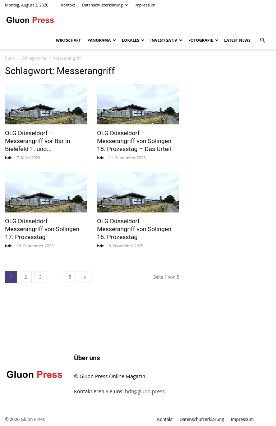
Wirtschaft (68, 40)
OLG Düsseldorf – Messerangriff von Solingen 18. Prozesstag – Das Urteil (134, 140)
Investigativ (166, 40)
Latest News (237, 40)
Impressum (144, 5)
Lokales (133, 40)
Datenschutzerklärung (105, 5)
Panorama (101, 40)
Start (10, 58)
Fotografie (203, 40)
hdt (8, 157)
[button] (262, 40)
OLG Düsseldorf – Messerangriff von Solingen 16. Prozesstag (134, 229)
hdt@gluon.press (145, 391)
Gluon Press (33, 419)
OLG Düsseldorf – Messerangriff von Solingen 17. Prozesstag (42, 229)
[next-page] (85, 277)
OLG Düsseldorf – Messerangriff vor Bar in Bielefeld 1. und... (37, 140)
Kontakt (68, 5)
